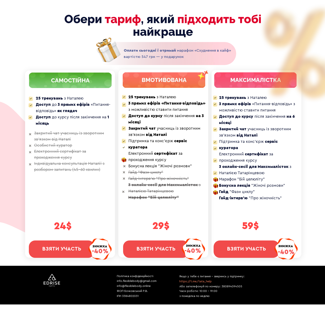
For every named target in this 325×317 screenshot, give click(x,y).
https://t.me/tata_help (195, 281)
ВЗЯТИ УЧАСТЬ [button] (246, 249)
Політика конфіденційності (135, 276)
